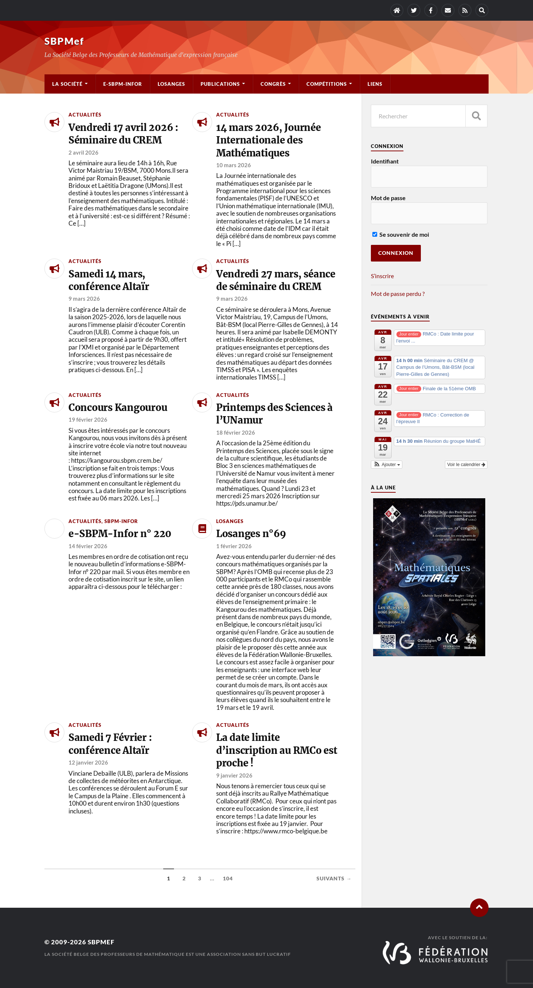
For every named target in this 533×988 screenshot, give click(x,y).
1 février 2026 (234, 546)
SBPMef (64, 41)
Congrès (273, 84)
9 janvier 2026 (234, 775)
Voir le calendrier (466, 464)
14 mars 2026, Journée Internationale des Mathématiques (268, 140)
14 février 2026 (87, 546)
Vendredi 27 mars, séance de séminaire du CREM (275, 280)
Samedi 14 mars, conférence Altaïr (108, 280)
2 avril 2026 (83, 152)
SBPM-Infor (121, 521)
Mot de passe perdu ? (398, 293)
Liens (375, 84)
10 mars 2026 (233, 165)
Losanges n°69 (251, 534)
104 (228, 878)
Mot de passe (388, 197)
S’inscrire (382, 275)
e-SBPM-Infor (122, 84)
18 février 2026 (235, 432)
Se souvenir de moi (400, 234)
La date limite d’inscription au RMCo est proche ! (276, 750)
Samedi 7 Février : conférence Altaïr (110, 744)
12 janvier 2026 (88, 762)
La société (67, 84)
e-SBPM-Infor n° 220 (119, 534)
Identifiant (385, 161)
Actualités (84, 115)
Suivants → (334, 878)
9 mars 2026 (84, 298)
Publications (220, 84)
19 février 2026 (87, 419)
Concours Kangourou (117, 408)
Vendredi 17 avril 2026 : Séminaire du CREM (123, 134)
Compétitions (326, 84)
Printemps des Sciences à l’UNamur (274, 414)
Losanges (171, 84)
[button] (386, 464)
